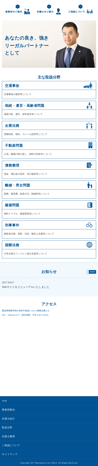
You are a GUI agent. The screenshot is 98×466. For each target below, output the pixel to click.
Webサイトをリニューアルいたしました (25, 287)
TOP (4, 400)
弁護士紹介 (8, 418)
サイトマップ (9, 454)
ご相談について (11, 445)
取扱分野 (7, 427)
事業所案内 (8, 409)
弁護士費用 (8, 436)
